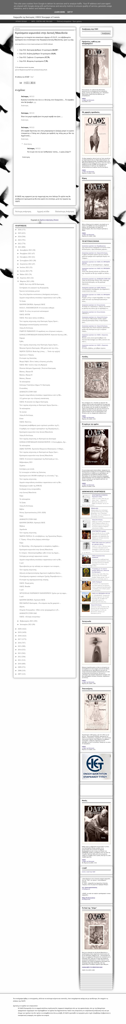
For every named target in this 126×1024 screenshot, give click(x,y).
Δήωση (21, 607)
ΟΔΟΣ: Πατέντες (25, 422)
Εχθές (21, 341)
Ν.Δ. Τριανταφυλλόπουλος (89, 887)
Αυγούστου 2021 (26, 264)
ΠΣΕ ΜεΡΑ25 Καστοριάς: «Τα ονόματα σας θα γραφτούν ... (40, 603)
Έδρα (21, 496)
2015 (20, 646)
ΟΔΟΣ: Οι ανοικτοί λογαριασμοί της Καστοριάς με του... (39, 459)
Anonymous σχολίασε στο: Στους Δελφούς (93, 305)
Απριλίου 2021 (25, 278)
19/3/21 (31, 127)
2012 (20, 657)
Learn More (59, 12)
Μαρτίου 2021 (25, 281)
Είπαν (21, 419)
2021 (20, 247)
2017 (20, 639)
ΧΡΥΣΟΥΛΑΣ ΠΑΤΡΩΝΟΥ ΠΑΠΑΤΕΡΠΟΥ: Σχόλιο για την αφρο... (43, 593)
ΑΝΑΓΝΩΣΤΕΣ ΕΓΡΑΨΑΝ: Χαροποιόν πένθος (100, 495)
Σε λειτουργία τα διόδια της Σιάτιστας (32, 472)
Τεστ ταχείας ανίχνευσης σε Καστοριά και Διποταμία (37, 439)
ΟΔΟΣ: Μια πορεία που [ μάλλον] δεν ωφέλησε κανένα (101, 543)
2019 (20, 632)
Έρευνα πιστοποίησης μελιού (29, 291)
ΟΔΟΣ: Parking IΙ (97, 582)
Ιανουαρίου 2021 (26, 624)
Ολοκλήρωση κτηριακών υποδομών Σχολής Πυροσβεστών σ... (41, 576)
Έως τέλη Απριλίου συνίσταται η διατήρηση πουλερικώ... (39, 294)
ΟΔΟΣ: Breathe (24, 586)
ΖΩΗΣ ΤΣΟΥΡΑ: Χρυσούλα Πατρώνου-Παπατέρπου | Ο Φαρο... (41, 449)
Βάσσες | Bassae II (25, 375)
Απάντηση (24, 106)
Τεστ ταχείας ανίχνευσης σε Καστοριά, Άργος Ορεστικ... (38, 405)
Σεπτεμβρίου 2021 (26, 260)
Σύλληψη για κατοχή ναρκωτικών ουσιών (33, 556)
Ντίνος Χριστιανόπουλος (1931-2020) (32, 512)
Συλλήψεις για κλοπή (26, 469)
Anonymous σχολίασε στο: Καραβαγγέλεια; (94, 246)
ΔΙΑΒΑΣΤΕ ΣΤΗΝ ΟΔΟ (28, 392)
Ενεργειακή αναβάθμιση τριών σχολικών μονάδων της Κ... (39, 425)
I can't (21, 563)
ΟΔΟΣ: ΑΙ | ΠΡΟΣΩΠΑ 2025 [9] (101, 593)
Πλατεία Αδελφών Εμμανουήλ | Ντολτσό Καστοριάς (37, 368)
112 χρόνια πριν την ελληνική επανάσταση (34, 398)
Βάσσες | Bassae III (26, 372)
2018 (20, 636)
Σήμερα (22, 338)
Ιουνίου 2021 (24, 271)
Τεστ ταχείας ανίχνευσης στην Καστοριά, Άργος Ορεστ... (39, 321)
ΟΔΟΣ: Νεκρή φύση (26, 583)
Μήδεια (22, 526)
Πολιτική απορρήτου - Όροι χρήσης (69, 21)
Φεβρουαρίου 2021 (26, 621)
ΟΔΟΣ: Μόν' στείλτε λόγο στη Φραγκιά (33, 365)
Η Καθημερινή (86, 889)
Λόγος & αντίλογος (97, 519)
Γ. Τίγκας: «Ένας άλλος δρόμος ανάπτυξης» (34, 539)
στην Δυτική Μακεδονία (27, 492)
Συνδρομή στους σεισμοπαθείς (30, 489)
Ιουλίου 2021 (24, 267)
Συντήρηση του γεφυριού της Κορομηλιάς (33, 288)
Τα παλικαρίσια (24, 382)
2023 (20, 240)
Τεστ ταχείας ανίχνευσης (28, 479)
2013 (20, 653)
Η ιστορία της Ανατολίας (28, 358)
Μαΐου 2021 (24, 274)
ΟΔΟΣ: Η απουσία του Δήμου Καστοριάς (33, 402)
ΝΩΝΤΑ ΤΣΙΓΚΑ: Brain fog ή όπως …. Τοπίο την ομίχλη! (39, 351)
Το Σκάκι (22, 301)
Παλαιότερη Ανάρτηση (64, 211)
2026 (20, 230)
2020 (20, 629)
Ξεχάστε (22, 465)
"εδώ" (32, 77)
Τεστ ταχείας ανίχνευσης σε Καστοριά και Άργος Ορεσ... (39, 452)
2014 (20, 650)
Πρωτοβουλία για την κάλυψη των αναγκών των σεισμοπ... (39, 566)
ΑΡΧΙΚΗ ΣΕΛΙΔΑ (21, 21)
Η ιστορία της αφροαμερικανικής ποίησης (33, 580)
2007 (20, 674)
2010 (20, 664)
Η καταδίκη (23, 388)
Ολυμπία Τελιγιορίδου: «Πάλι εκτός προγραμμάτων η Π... (39, 610)
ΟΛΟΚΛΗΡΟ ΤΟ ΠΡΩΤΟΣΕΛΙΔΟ (92, 967)
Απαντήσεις (28, 144)
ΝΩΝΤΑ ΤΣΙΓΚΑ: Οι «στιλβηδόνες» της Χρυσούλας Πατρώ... (41, 536)
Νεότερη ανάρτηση (23, 211)
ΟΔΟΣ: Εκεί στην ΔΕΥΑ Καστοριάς (31, 284)
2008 (20, 671)
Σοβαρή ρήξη (94, 508)
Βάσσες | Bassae (25, 378)
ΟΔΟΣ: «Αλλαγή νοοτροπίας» (29, 617)
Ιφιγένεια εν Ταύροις (26, 355)
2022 (20, 244)
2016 (20, 643)
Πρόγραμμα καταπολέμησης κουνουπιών (33, 325)
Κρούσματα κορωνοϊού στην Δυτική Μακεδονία (36, 432)
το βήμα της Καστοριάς (88, 100)
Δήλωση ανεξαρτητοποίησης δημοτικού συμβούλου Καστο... (40, 573)
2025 (20, 233)
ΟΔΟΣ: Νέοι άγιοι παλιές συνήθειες (31, 318)
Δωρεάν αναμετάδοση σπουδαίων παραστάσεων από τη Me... (40, 298)
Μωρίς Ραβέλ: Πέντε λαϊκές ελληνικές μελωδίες (36, 361)
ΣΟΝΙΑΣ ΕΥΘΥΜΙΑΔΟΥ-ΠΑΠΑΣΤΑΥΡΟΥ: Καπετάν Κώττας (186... (43, 335)
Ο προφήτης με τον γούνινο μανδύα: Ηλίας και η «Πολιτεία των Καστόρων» (100, 570)
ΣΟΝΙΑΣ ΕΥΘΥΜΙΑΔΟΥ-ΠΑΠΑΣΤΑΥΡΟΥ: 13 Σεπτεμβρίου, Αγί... (43, 442)
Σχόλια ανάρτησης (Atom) (49, 220)
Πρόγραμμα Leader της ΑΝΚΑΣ (30, 486)
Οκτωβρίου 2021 (26, 257)
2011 (20, 660)
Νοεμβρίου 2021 (26, 253)
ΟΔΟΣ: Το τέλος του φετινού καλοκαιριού (34, 311)
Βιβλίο (21, 509)
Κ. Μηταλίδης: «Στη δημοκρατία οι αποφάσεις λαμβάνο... (39, 546)
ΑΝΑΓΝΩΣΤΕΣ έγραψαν (99, 531)
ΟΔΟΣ (84, 98)
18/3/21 (31, 96)
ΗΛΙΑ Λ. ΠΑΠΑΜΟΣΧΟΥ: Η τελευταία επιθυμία (36, 308)
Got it (70, 12)
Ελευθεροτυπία (86, 899)
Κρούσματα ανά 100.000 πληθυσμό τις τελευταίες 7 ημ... (39, 476)
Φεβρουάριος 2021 (25, 462)
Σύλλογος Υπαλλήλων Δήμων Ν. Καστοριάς (34, 385)
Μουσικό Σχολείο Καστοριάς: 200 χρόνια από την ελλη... (39, 348)
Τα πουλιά (22, 412)
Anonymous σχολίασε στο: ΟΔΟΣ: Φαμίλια (94, 287)
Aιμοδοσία (23, 529)
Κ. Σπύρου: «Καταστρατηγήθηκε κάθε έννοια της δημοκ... (39, 553)
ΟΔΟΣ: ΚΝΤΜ (24, 314)
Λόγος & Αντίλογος (26, 328)
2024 (20, 236)
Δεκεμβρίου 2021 (26, 250)
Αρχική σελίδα (43, 211)
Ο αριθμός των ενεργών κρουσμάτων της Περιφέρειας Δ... (39, 429)
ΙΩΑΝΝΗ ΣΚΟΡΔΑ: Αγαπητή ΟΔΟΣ (32, 304)
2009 (20, 667)
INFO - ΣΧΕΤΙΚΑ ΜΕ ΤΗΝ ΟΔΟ (42, 21)
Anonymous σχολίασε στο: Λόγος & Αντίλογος (95, 253)
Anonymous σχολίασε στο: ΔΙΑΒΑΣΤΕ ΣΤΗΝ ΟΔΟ (96, 278)
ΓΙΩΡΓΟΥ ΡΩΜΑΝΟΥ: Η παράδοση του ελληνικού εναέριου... (41, 331)
